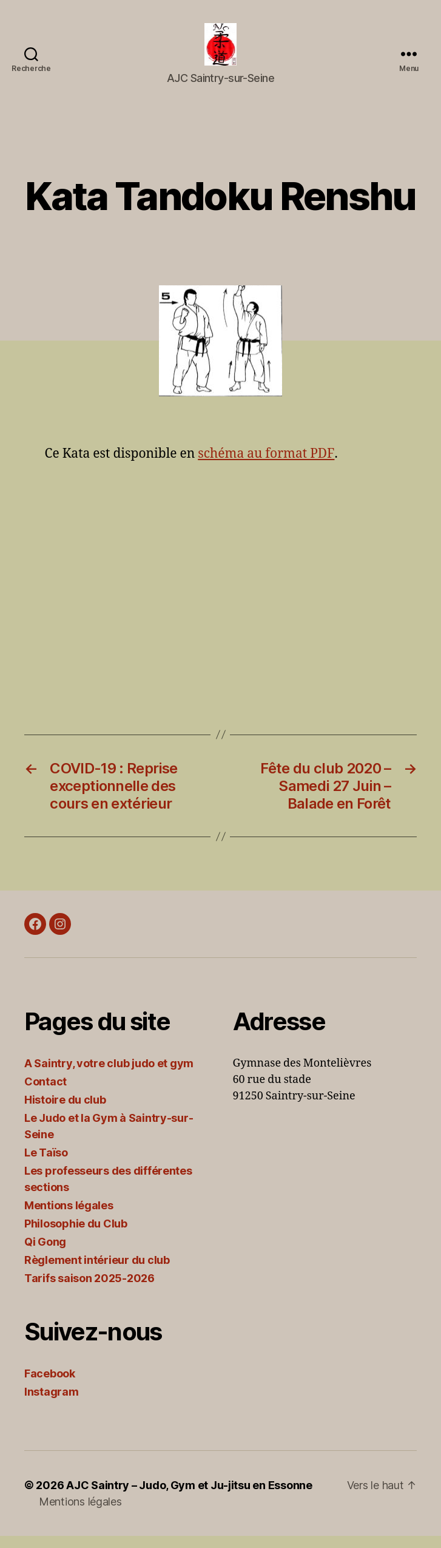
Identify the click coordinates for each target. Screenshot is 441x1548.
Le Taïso (46, 1164)
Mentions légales (68, 1217)
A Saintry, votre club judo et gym (109, 1075)
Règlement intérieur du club (97, 1272)
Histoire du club (65, 1111)
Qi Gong (45, 1254)
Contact (45, 1093)
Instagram (51, 1403)
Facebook (49, 1385)
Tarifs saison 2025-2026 (89, 1290)
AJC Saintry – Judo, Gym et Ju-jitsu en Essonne (189, 1497)
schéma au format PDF (265, 466)
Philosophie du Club (75, 1235)
